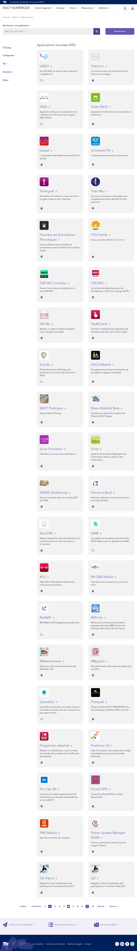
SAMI (95, 533)
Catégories (8, 55)
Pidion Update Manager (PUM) (108, 835)
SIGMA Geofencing (54, 493)
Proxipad (98, 702)
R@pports (98, 661)
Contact (88, 944)
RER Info (97, 618)
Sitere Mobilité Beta (105, 408)
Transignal (47, 191)
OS (4, 63)
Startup (61, 8)
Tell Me (45, 324)
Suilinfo (45, 365)
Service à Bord (102, 493)
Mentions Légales (74, 944)
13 (93, 906)
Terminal (7, 72)
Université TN (101, 150)
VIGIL (44, 107)
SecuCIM (46, 533)
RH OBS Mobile (102, 577)
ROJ (43, 577)
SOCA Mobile (101, 365)
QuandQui (48, 702)
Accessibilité (38, 944)
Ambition (104, 8)
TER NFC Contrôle (53, 283)
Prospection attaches (55, 745)
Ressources (88, 8)
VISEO (45, 66)
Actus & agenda (44, 8)
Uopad (45, 150)
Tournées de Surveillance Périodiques (57, 237)
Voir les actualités (106, 924)
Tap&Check (99, 324)
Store (73, 8)
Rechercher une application (16, 25)
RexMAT (46, 618)
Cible (5, 80)
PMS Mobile (49, 833)
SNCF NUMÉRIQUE (16, 8)
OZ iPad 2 (47, 878)
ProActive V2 (100, 745)
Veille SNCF (100, 107)
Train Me (97, 191)
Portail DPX (99, 789)
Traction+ (98, 66)
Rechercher (119, 31)
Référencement (51, 661)
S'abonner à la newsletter (19, 924)
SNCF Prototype (52, 408)
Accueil (6, 17)
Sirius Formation (51, 449)
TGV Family (100, 235)
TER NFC (98, 283)
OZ (93, 878)
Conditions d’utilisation (55, 944)
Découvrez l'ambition (62, 924)
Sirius (95, 449)
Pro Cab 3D (48, 789)
